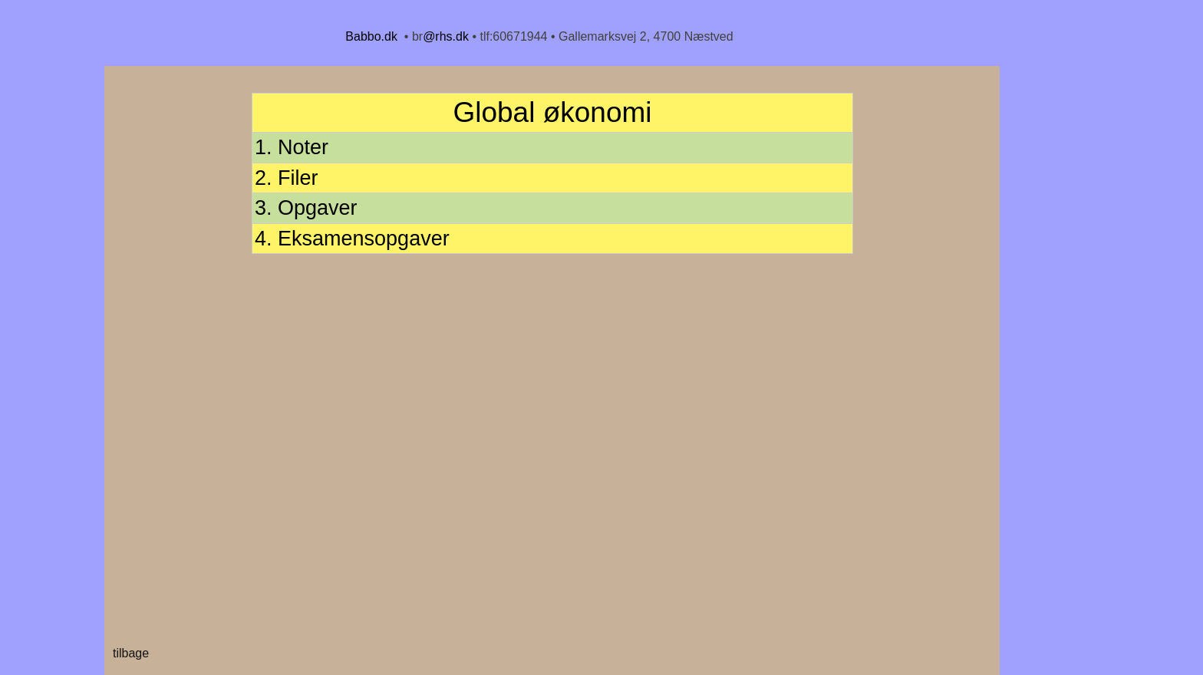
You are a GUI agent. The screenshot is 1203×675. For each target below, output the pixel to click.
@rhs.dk (446, 36)
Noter (303, 147)
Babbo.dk (371, 36)
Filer (298, 177)
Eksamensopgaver (364, 238)
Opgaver (318, 207)
